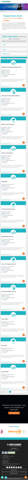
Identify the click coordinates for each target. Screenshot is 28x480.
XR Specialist (4, 181)
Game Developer (5, 371)
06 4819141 (14, 470)
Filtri (4, 49)
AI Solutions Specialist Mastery (8, 209)
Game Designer (4, 319)
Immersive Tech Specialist (7, 153)
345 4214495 (14, 473)
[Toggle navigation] (26, 1)
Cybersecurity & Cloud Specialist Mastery (10, 95)
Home (2, 11)
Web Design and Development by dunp (14, 478)
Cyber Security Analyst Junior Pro (8, 291)
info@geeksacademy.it (6, 460)
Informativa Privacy (5, 461)
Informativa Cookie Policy (6, 462)
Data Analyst (4, 345)
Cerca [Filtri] (5, 44)
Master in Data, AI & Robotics (7, 124)
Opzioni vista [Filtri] (6, 53)
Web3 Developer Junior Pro (7, 236)
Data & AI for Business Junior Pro (8, 264)
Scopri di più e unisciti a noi (6, 86)
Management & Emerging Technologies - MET (11, 67)
